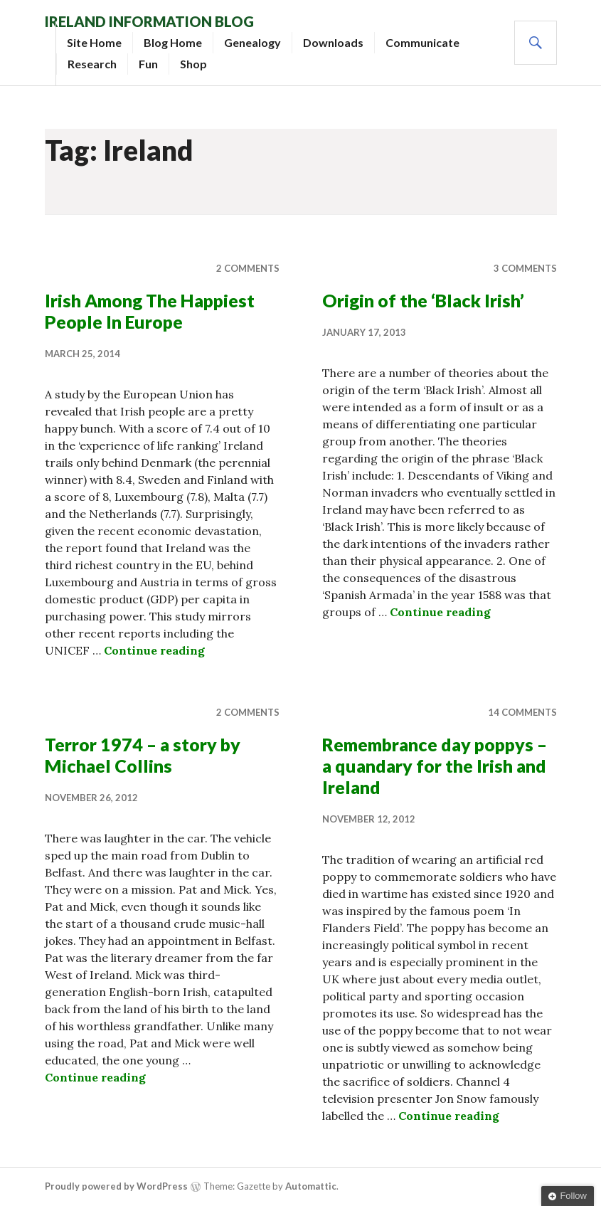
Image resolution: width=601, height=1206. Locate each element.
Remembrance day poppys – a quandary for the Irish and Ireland (434, 766)
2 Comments (248, 268)
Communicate (422, 42)
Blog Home (173, 42)
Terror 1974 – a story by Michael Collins (142, 755)
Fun (148, 63)
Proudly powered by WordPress (116, 1186)
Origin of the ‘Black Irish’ (423, 300)
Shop (193, 63)
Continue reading (154, 650)
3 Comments (525, 268)
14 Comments (522, 712)
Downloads (333, 42)
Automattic (310, 1186)
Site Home (94, 42)
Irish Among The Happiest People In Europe (150, 311)
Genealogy (252, 42)
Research (92, 63)
